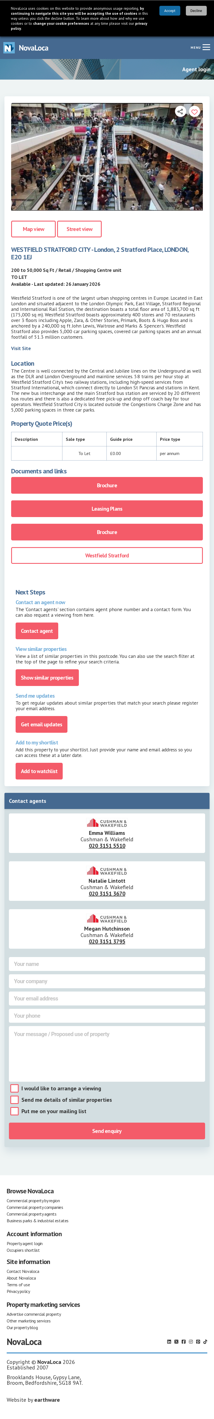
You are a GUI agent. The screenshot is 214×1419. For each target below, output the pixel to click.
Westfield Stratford (107, 555)
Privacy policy (18, 1291)
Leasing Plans (107, 508)
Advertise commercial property (34, 1314)
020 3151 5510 (107, 845)
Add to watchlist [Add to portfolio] (39, 771)
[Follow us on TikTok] (205, 1341)
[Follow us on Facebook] (184, 1341)
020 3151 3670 (107, 893)
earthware (47, 1399)
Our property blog (22, 1327)
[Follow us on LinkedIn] (169, 1341)
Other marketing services (28, 1321)
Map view (33, 229)
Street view (79, 229)
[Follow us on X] (176, 1341)
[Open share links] (180, 111)
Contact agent (37, 631)
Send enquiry (106, 1131)
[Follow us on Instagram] (191, 1341)
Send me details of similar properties (66, 1100)
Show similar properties (47, 677)
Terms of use (18, 1284)
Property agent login (25, 1243)
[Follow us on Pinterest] (198, 1341)
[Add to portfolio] (194, 111)
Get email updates (41, 724)
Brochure (107, 485)
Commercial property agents (32, 1214)
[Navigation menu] (206, 47)
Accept (169, 11)
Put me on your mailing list (53, 1111)
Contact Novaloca (23, 1271)
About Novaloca (21, 1278)
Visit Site (21, 348)
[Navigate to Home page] (25, 48)
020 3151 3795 (107, 941)
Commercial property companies (35, 1207)
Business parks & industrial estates (38, 1220)
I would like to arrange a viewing (61, 1088)
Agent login (196, 69)
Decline (196, 11)
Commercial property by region (33, 1200)
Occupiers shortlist (23, 1250)
